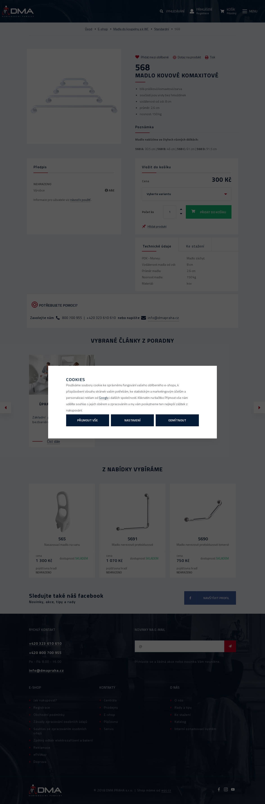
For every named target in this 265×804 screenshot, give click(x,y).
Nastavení (132, 420)
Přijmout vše (87, 420)
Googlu (103, 397)
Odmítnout (177, 420)
